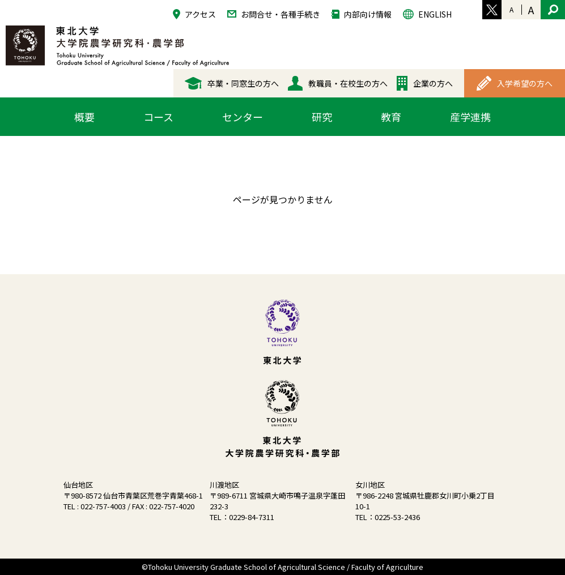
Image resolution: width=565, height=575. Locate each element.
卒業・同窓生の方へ (232, 83)
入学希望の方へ (515, 83)
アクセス (194, 13)
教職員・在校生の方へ (337, 83)
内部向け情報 (362, 13)
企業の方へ (425, 83)
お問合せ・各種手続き (273, 13)
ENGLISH (427, 13)
